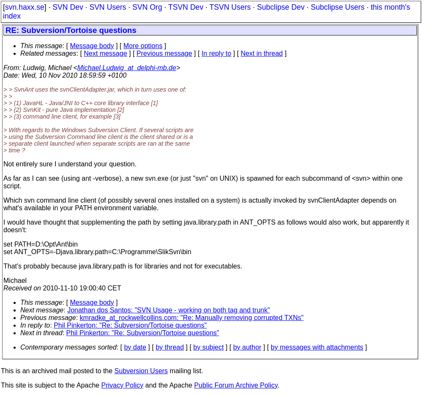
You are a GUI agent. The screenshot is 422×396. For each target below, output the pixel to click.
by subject (208, 347)
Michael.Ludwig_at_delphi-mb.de (126, 67)
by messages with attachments (317, 347)
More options (143, 45)
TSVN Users (230, 7)
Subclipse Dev (280, 7)
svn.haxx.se (24, 7)
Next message (105, 53)
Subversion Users (141, 370)
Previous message (164, 53)
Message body (92, 45)
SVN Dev (67, 7)
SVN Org (147, 7)
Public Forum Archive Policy (235, 385)
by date (135, 347)
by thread (170, 347)
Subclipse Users (337, 7)
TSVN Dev (185, 7)
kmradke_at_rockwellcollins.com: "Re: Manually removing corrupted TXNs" (192, 317)
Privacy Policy (122, 385)
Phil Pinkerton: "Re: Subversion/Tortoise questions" (130, 325)
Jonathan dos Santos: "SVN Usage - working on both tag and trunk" (168, 310)
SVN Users (107, 7)
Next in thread (262, 53)
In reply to (216, 53)
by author (247, 347)
